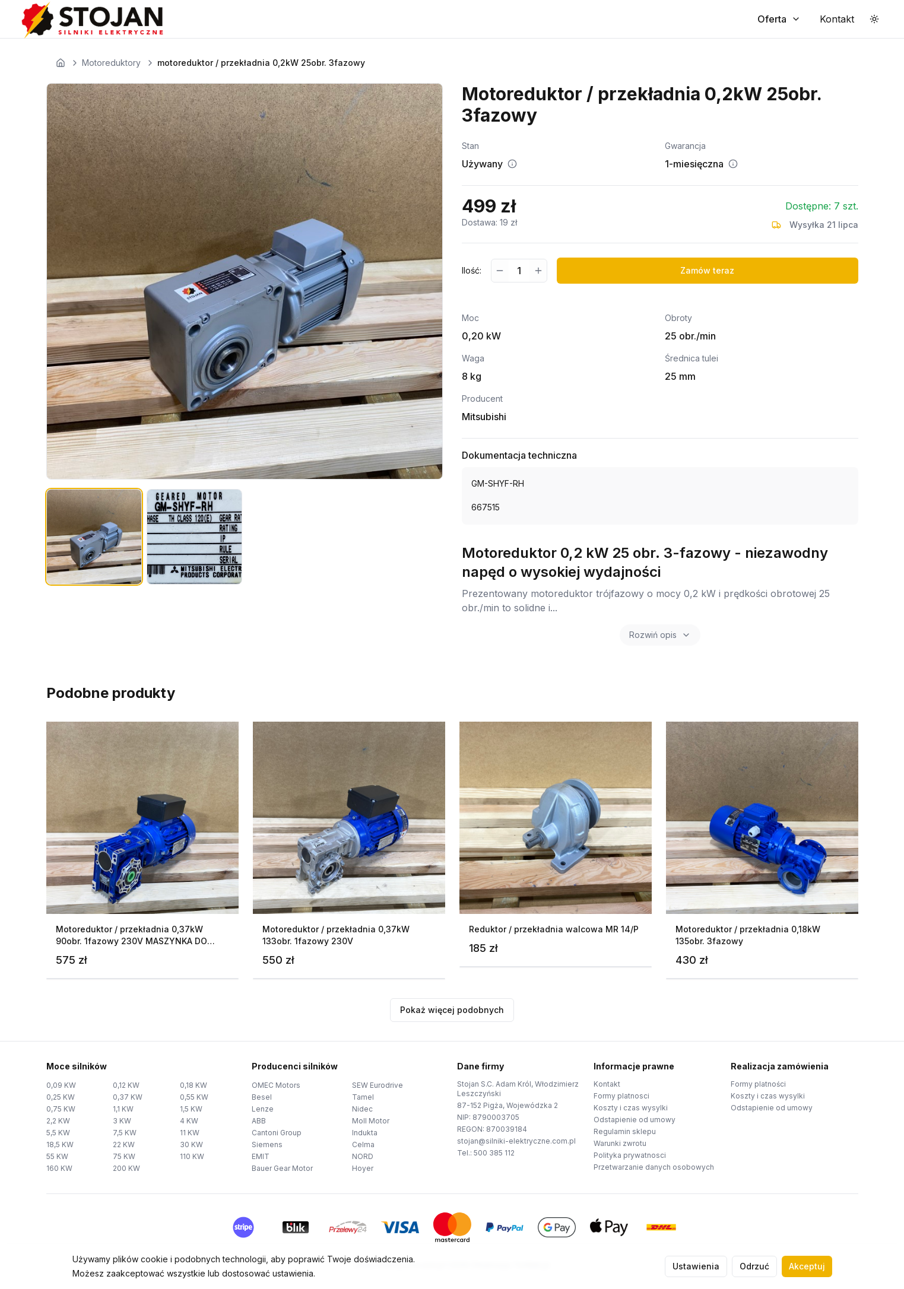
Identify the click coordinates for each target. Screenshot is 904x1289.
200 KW (126, 1168)
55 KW (57, 1156)
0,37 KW (127, 1097)
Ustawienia (696, 1266)
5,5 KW (58, 1132)
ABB (259, 1120)
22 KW (124, 1144)
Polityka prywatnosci (630, 1155)
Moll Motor (370, 1120)
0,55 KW (194, 1097)
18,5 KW (60, 1144)
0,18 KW (193, 1085)
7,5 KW (125, 1132)
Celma (363, 1144)
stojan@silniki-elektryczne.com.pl (516, 1140)
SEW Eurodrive (377, 1085)
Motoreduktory (111, 63)
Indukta (365, 1132)
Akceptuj (807, 1266)
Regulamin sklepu (625, 1131)
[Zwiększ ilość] (538, 270)
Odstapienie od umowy (634, 1119)
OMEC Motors (276, 1085)
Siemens (267, 1144)
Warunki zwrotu (620, 1143)
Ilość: (471, 270)
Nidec (362, 1108)
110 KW (192, 1156)
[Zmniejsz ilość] (500, 270)
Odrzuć (754, 1266)
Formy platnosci (621, 1095)
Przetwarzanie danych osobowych (654, 1167)
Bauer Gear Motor (282, 1168)
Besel (262, 1097)
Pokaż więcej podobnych (452, 1010)
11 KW (189, 1132)
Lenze (263, 1108)
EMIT (260, 1156)
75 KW (124, 1156)
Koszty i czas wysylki (631, 1107)
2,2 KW (58, 1120)
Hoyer (362, 1168)
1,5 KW (191, 1108)
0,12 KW (126, 1085)
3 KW (122, 1120)
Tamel (363, 1097)
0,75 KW (60, 1108)
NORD (362, 1156)
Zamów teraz (707, 270)
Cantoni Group (277, 1132)
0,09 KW (61, 1085)
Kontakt (607, 1084)
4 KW (189, 1120)
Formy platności (758, 1084)
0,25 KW (60, 1097)
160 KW (59, 1168)
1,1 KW (123, 1108)
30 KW (191, 1144)
